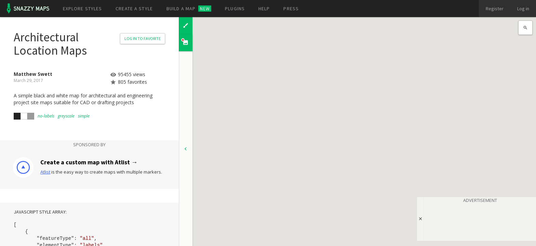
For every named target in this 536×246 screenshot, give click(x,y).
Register (495, 8)
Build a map (188, 8)
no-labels (46, 116)
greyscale (66, 116)
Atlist (45, 172)
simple (84, 116)
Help (264, 8)
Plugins (235, 8)
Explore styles (82, 8)
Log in (523, 8)
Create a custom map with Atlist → (88, 162)
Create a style (134, 8)
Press (291, 8)
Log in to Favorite (142, 38)
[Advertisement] (480, 221)
